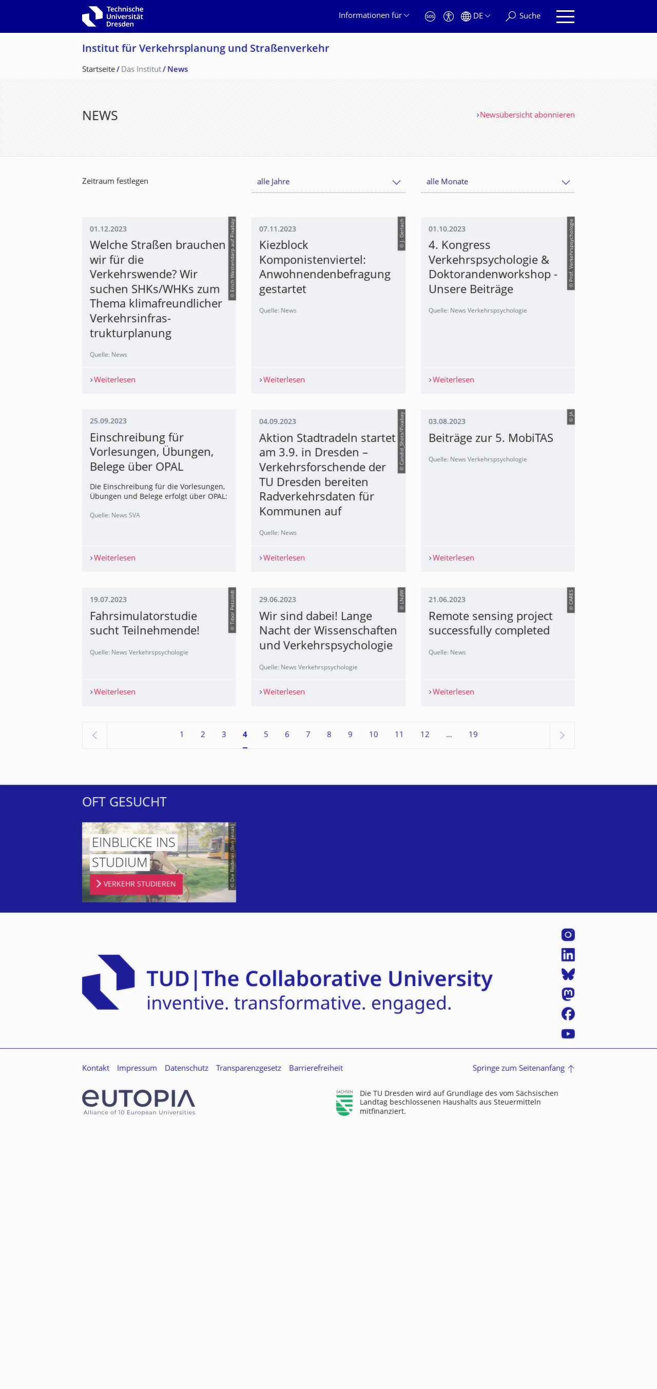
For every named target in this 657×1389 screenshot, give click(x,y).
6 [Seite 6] (287, 992)
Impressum (137, 1326)
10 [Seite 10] (373, 992)
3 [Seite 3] (224, 992)
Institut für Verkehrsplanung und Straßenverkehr (206, 49)
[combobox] (328, 182)
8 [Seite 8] (329, 992)
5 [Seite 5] (266, 992)
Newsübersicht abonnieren (527, 116)
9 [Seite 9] (350, 992)
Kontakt (95, 1326)
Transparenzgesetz (248, 1326)
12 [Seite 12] (425, 992)
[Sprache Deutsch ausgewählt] (475, 16)
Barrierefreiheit (316, 1326)
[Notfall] (430, 17)
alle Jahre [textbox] (273, 182)
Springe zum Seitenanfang (519, 1326)
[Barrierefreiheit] (448, 17)
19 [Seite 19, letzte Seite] (473, 992)
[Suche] (523, 16)
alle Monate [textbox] (447, 182)
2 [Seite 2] (203, 992)
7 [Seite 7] (308, 992)
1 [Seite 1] (182, 992)
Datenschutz (186, 1326)
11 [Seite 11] (399, 992)
